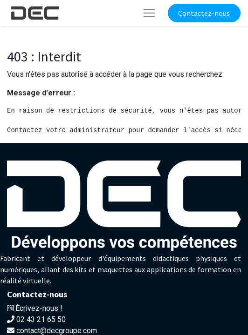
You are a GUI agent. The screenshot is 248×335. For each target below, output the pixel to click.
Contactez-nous (204, 13)
